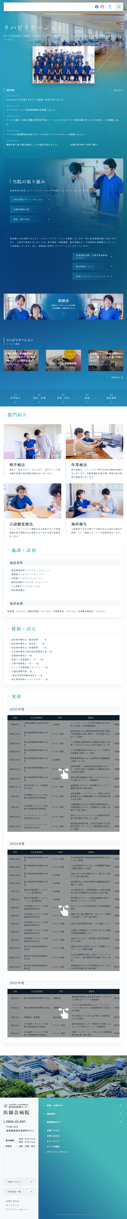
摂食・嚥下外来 (21, 219)
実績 (87, 396)
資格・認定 (63, 396)
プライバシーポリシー (17, 1209)
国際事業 (111, 396)
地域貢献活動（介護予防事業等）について (93, 256)
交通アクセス (14, 1181)
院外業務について (85, 266)
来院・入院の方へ (55, 1105)
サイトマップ (13, 1205)
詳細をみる (117, 377)
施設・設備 (39, 396)
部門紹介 (15, 396)
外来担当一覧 (14, 1191)
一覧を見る (117, 90)
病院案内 (51, 1113)
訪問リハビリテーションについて (93, 276)
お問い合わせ (13, 1201)
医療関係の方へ (54, 1122)
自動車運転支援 (21, 209)
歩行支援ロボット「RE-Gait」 (29, 199)
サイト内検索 (53, 1146)
